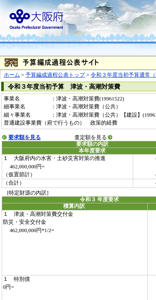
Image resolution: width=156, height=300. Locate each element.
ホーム (12, 75)
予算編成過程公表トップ (55, 75)
